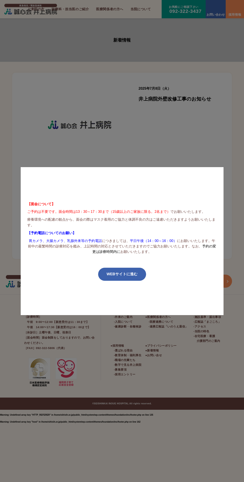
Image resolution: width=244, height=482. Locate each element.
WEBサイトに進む (122, 274)
